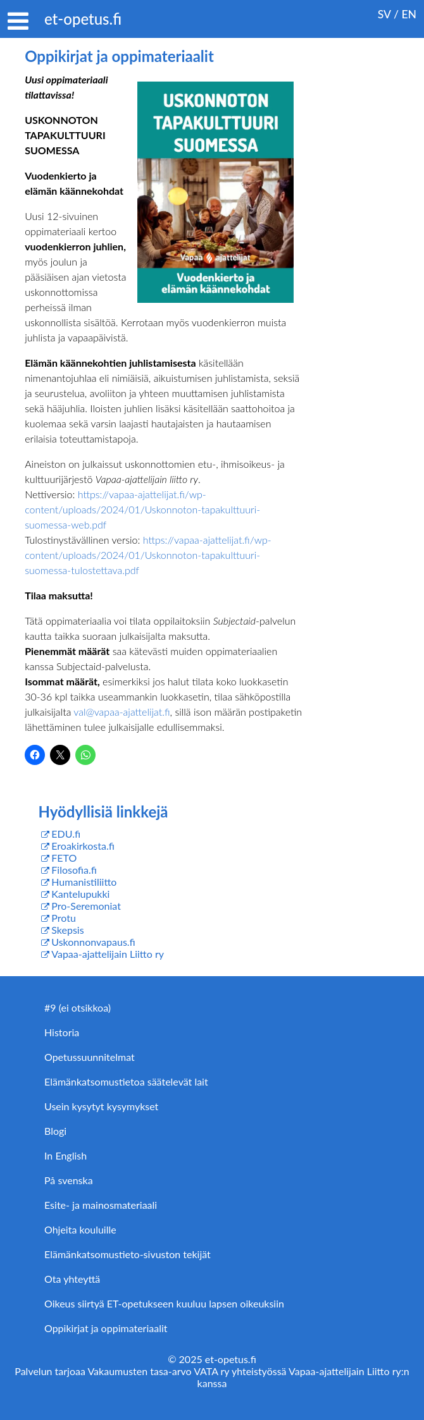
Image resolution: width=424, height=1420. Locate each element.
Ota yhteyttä (72, 1279)
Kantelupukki (80, 894)
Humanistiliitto (83, 882)
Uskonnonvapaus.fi (93, 942)
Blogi (55, 1131)
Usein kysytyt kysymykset (101, 1106)
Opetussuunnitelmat (89, 1057)
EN (408, 14)
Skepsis (67, 930)
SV (384, 14)
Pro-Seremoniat (86, 906)
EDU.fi (65, 834)
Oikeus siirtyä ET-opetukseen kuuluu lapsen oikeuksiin (164, 1303)
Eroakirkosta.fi (83, 846)
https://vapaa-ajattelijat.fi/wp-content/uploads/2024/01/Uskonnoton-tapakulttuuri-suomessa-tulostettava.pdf (148, 555)
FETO (64, 858)
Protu (63, 918)
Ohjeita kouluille (80, 1229)
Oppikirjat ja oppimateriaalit (106, 1328)
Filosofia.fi (74, 870)
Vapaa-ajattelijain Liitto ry (107, 954)
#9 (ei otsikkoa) (77, 1007)
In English (65, 1155)
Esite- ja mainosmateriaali (100, 1205)
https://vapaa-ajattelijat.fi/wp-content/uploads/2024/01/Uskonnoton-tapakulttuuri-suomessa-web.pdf (142, 509)
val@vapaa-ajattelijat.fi (121, 712)
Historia (61, 1032)
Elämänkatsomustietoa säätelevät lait (126, 1081)
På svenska (68, 1180)
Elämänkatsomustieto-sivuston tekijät (127, 1254)
